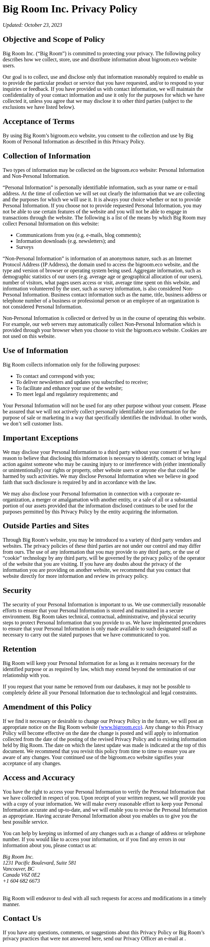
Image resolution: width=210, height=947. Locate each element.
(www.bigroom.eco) (120, 727)
